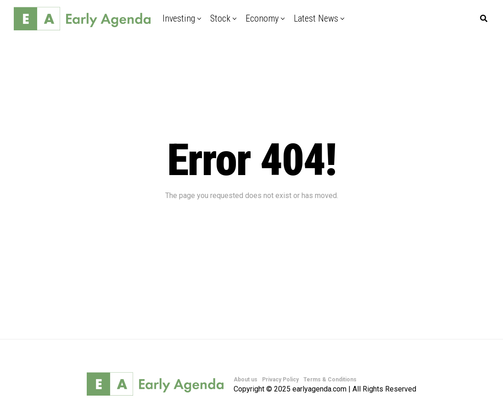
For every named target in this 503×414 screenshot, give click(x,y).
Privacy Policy (280, 379)
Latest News (316, 18)
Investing (178, 18)
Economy (262, 18)
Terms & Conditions (330, 379)
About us (245, 379)
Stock (220, 18)
